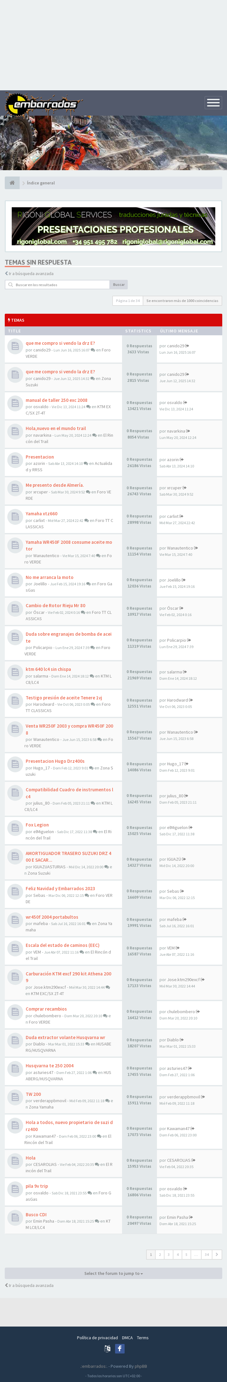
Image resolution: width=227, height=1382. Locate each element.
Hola (31, 1158)
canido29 (41, 350)
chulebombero (47, 1016)
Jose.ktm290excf (49, 987)
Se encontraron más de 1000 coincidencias (182, 300)
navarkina (42, 435)
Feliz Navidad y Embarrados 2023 (60, 888)
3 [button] (169, 1254)
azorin (39, 463)
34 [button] (207, 1254)
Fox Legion (37, 825)
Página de (127, 300)
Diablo (39, 1044)
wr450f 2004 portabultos (52, 917)
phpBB (141, 1366)
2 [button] (160, 1254)
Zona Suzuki (39, 873)
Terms (143, 1337)
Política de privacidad (97, 1337)
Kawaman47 (44, 1136)
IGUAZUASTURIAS (49, 867)
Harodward (43, 704)
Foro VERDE (39, 1022)
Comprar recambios (46, 1009)
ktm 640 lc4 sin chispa (48, 669)
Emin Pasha (43, 1221)
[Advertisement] (113, 44)
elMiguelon (43, 831)
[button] (217, 1255)
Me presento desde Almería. (55, 485)
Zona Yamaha (41, 1107)
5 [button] (186, 1254)
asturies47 (43, 1072)
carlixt (39, 520)
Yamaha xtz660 (41, 514)
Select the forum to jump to (113, 1273)
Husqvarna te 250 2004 (50, 1066)
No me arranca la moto (50, 577)
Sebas (39, 895)
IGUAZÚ (174, 859)
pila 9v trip (37, 1186)
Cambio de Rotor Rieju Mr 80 (55, 605)
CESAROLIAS (45, 1164)
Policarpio (42, 647)
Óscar (39, 612)
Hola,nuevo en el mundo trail (56, 428)
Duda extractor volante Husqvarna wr (65, 1037)
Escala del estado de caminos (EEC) (63, 945)
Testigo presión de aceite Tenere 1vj (64, 698)
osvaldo (41, 406)
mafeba (40, 923)
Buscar (119, 284)
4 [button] (177, 1254)
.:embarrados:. (93, 1366)
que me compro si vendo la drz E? (60, 343)
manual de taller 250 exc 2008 (57, 400)
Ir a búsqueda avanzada (31, 273)
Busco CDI (36, 1215)
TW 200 (33, 1094)
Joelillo (40, 584)
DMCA (127, 1337)
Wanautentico (46, 555)
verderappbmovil (49, 1100)
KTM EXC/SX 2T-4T (47, 993)
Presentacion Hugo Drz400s (55, 761)
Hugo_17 (41, 768)
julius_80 (41, 803)
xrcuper (40, 492)
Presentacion (40, 457)
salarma (40, 676)
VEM (37, 952)
